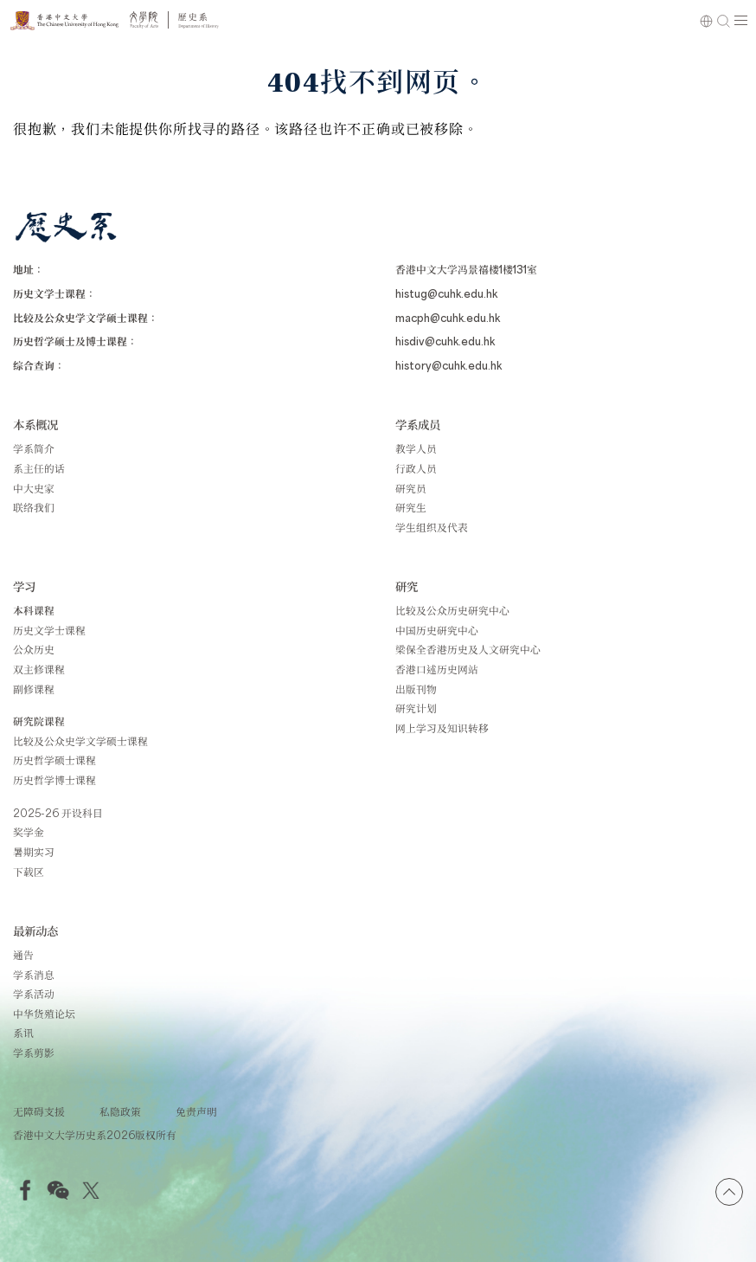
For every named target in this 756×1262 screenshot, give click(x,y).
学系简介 (33, 448)
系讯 (23, 1033)
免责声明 (196, 1111)
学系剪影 (33, 1052)
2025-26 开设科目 (58, 813)
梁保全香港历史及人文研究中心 (468, 649)
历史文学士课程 (49, 630)
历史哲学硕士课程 (54, 760)
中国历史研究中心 (436, 630)
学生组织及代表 (431, 527)
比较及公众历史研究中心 (452, 610)
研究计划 (416, 708)
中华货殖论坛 (44, 1014)
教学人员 (416, 448)
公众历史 (33, 649)
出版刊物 (416, 689)
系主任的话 (39, 468)
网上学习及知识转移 (442, 728)
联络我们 (33, 507)
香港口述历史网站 (436, 669)
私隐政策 (120, 1111)
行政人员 (416, 468)
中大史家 (33, 488)
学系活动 (33, 994)
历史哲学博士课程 (54, 780)
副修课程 (33, 689)
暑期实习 (33, 852)
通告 (23, 955)
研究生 (410, 507)
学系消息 (33, 975)
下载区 (28, 872)
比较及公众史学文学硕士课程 (80, 741)
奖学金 (28, 832)
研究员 (410, 488)
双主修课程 (39, 669)
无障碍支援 (39, 1111)
